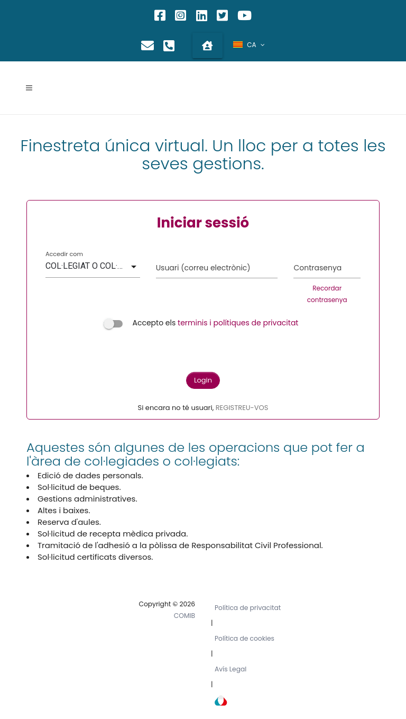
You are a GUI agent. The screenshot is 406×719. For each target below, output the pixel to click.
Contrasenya (317, 267)
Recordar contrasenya (327, 294)
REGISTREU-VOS (242, 408)
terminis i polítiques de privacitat (238, 322)
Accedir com (64, 254)
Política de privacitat (248, 607)
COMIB (184, 615)
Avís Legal (230, 669)
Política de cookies (244, 638)
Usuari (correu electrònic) (203, 267)
